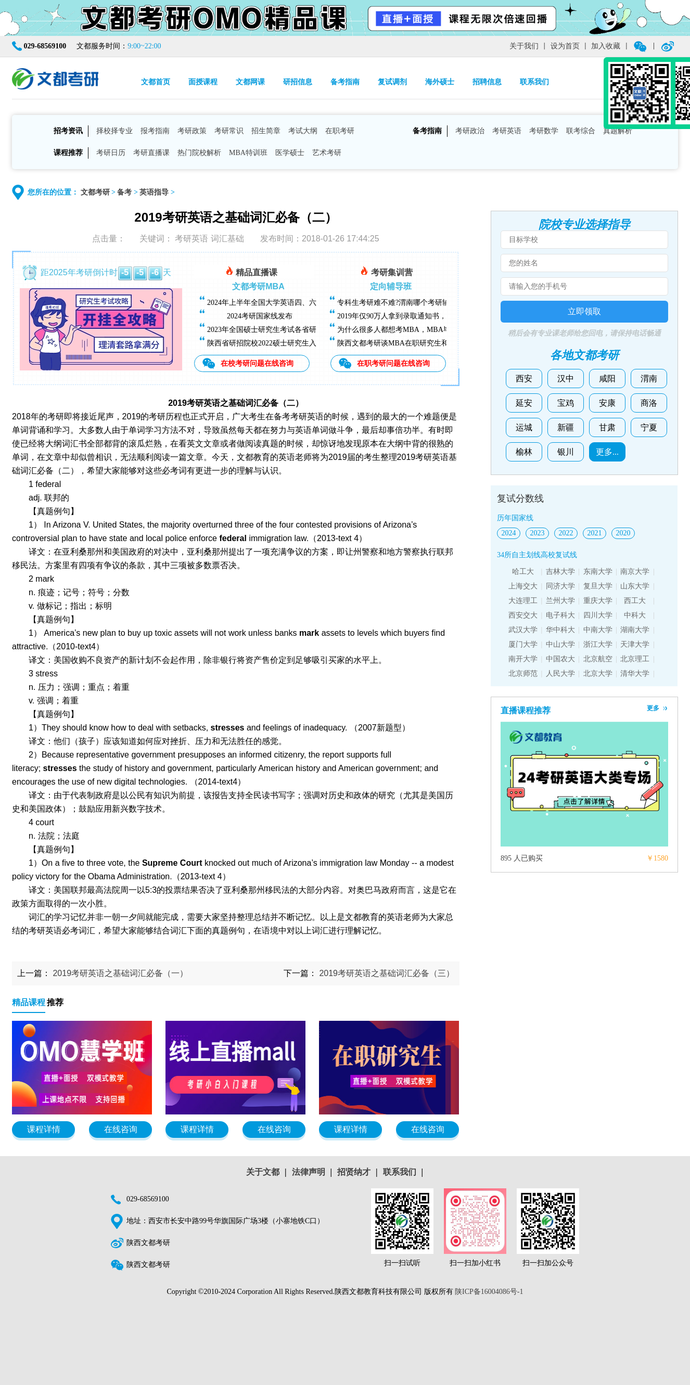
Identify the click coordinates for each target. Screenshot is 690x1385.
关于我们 (524, 46)
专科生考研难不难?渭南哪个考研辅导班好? (406, 302)
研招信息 (297, 82)
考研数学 (543, 131)
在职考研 (339, 131)
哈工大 (523, 571)
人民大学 (560, 673)
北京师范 (523, 673)
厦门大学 (523, 644)
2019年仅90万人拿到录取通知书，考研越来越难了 (417, 316)
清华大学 (634, 673)
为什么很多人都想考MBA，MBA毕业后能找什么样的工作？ (434, 330)
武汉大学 (523, 630)
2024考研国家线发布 (259, 316)
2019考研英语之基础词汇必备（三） (386, 973)
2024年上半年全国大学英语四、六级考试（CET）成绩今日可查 (308, 302)
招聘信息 (487, 82)
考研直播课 (151, 153)
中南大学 (597, 630)
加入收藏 (605, 46)
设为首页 (565, 46)
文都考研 (95, 192)
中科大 (635, 615)
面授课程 (203, 82)
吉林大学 (560, 571)
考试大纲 (302, 131)
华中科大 (560, 630)
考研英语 (506, 131)
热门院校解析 (199, 153)
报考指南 (155, 131)
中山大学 (560, 644)
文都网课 (250, 82)
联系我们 (534, 82)
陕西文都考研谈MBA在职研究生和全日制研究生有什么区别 (433, 343)
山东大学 (634, 586)
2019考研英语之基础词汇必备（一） (120, 973)
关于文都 (262, 1172)
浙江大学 (597, 644)
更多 (653, 708)
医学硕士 (289, 153)
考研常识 (229, 131)
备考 (124, 192)
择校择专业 (114, 131)
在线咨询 (120, 1129)
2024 (509, 533)
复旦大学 (597, 586)
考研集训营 (386, 271)
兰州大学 (560, 601)
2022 (566, 533)
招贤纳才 (353, 1172)
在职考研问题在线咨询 (393, 363)
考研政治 (469, 131)
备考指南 (345, 82)
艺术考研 (326, 153)
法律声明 (308, 1172)
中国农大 (560, 659)
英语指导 (154, 192)
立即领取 (584, 311)
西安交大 (523, 615)
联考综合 (580, 131)
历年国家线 (515, 518)
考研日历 (110, 153)
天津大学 (634, 644)
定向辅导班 (391, 286)
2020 (623, 533)
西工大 (635, 601)
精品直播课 (251, 271)
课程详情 (43, 1129)
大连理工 (523, 601)
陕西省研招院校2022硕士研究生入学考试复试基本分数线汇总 (305, 343)
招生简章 (265, 131)
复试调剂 (392, 82)
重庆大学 (597, 601)
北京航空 (597, 659)
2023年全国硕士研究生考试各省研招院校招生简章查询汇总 (302, 330)
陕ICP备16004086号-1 (489, 1292)
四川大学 (597, 615)
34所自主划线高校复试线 (537, 555)
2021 (594, 533)
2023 (537, 533)
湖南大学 (634, 630)
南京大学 (634, 571)
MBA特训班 (248, 153)
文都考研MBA (258, 286)
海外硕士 (439, 82)
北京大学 (597, 673)
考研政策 (192, 131)
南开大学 (523, 659)
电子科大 (560, 615)
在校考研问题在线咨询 (257, 363)
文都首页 (155, 82)
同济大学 (560, 586)
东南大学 (597, 571)
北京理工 (634, 659)
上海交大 (523, 586)
